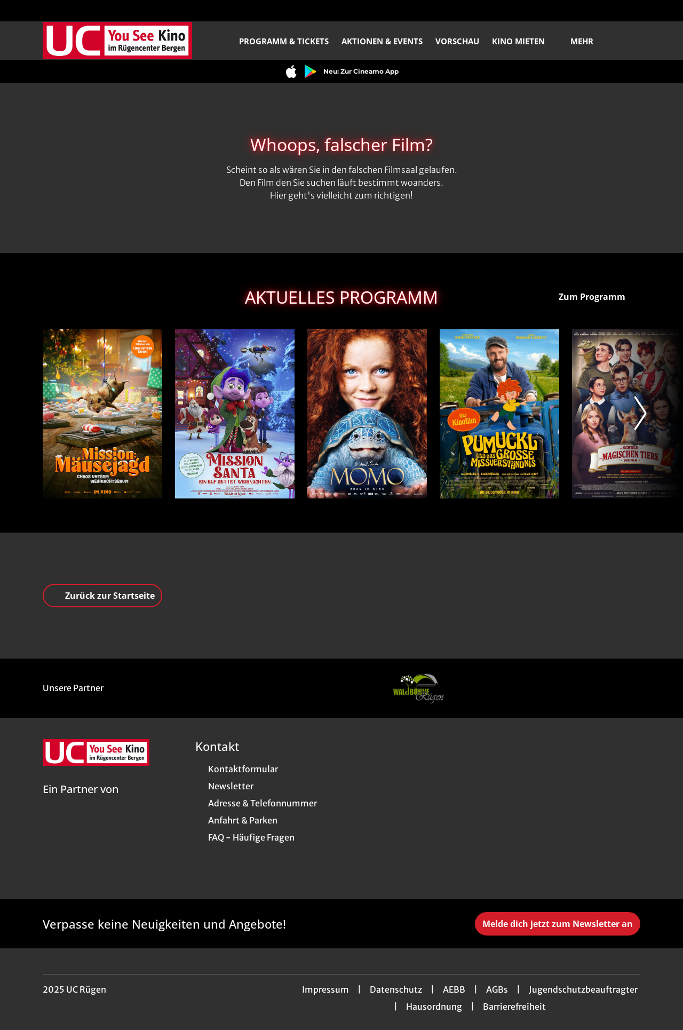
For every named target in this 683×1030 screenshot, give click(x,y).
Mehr (588, 41)
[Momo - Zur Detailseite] (367, 413)
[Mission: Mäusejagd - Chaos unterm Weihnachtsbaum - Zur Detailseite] (102, 413)
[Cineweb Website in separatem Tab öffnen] (80, 802)
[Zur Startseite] (117, 40)
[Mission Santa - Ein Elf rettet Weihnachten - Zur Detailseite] (235, 413)
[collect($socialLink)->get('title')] (19, 10)
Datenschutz (396, 989)
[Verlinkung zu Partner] (418, 688)
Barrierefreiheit (514, 1006)
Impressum (325, 989)
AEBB (454, 989)
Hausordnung (434, 1006)
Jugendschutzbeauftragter (583, 989)
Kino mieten (525, 41)
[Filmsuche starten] (629, 40)
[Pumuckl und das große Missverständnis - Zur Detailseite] (499, 413)
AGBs (497, 989)
